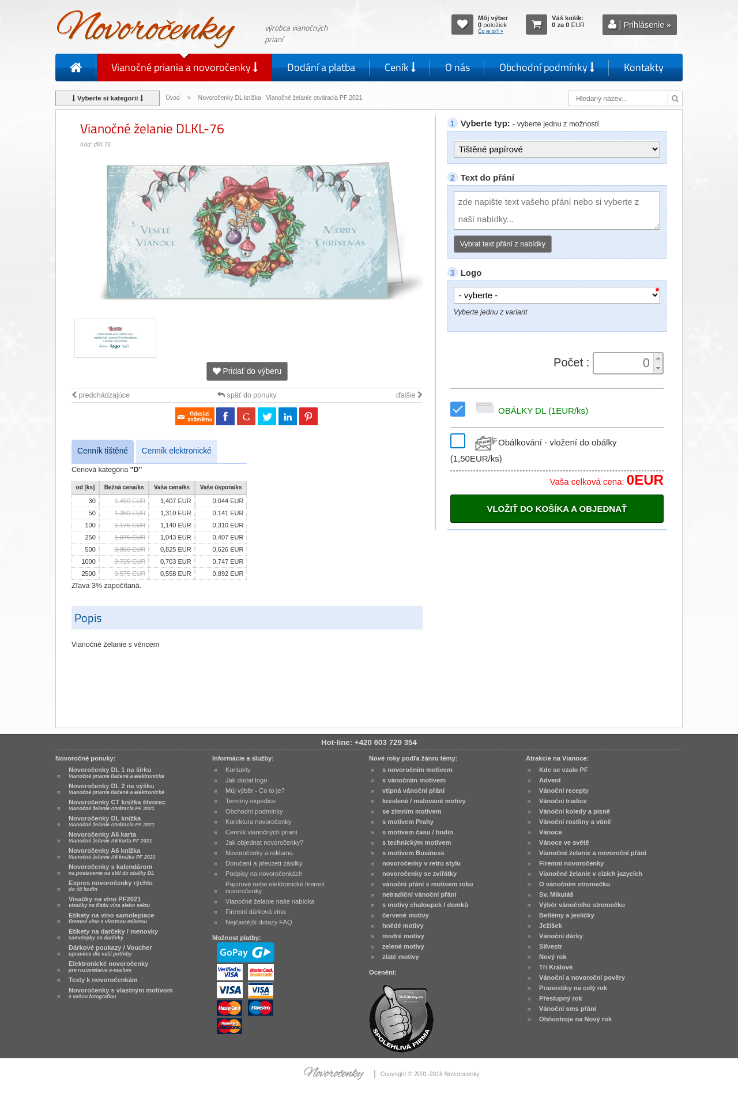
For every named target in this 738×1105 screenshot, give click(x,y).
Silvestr (550, 946)
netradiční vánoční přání (419, 894)
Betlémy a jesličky (566, 915)
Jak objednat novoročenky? (264, 842)
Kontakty (644, 67)
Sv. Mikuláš (556, 894)
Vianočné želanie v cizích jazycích (590, 873)
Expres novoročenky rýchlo (111, 885)
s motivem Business (413, 852)
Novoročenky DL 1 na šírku (116, 772)
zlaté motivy (400, 956)
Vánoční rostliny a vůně (575, 821)
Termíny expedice (250, 800)
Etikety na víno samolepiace (111, 918)
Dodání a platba (321, 67)
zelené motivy (403, 946)
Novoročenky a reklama (259, 852)
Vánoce (550, 832)
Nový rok (553, 956)
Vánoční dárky (561, 935)
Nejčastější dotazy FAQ (258, 922)
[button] (657, 358)
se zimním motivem (412, 811)
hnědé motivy (403, 925)
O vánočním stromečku (574, 884)
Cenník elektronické (177, 451)
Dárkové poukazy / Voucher (110, 950)
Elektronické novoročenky (109, 966)
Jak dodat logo (246, 780)
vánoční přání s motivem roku (427, 884)
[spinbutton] (624, 362)
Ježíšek (550, 925)
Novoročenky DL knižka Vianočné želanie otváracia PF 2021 (281, 98)
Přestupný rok (560, 998)
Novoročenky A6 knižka (112, 853)
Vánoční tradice (563, 800)
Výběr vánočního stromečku (582, 904)
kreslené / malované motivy (424, 800)
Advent (550, 780)
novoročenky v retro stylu (421, 863)
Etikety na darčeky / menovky (113, 934)
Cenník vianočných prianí (261, 832)
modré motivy (403, 935)
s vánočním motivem (414, 780)
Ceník (400, 67)
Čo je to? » (490, 31)
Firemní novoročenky (571, 863)
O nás (457, 67)
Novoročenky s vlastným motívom (121, 993)
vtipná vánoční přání (413, 790)
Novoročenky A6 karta (110, 837)
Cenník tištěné (102, 451)
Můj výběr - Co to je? (255, 790)
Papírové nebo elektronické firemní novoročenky (275, 887)
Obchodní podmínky (546, 67)
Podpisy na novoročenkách (264, 873)
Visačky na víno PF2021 (109, 902)
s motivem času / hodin (417, 832)
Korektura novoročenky (258, 821)
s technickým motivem (416, 842)
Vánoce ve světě (564, 842)
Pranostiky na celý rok (573, 987)
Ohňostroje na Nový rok (575, 1019)
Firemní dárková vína (255, 911)
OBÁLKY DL (530, 410)
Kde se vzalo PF (563, 769)
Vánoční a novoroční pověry (582, 977)
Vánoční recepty (564, 790)
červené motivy (405, 915)
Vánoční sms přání (567, 1008)
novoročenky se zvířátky (419, 873)
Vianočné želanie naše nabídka (269, 901)
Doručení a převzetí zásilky (264, 863)
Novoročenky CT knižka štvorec (117, 805)
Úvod (172, 98)
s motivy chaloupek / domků (425, 904)
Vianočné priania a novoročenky (184, 67)
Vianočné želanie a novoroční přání (592, 852)
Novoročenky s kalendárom (112, 869)
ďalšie (409, 395)
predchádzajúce (100, 395)
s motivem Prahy (408, 821)
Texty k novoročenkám (103, 979)
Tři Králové (556, 967)
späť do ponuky (247, 395)
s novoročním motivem (417, 769)
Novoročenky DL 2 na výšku (116, 788)
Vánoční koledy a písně (574, 811)
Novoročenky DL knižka (112, 821)
